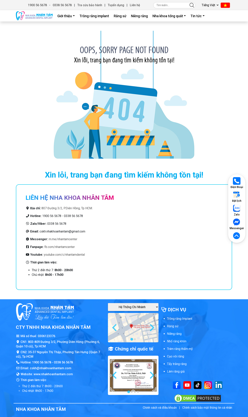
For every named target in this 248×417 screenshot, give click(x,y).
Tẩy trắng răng (177, 364)
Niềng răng (139, 16)
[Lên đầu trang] (237, 236)
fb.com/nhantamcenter (59, 247)
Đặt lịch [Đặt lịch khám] (236, 196)
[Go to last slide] (115, 328)
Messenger (237, 224)
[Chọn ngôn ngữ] (209, 5)
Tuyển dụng (116, 5)
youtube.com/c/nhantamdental (64, 254)
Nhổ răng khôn (176, 341)
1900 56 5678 (37, 5)
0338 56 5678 (62, 5)
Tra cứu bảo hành (89, 5)
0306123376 (46, 336)
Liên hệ (135, 5)
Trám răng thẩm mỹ (180, 349)
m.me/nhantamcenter (63, 239)
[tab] (131, 339)
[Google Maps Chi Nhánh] (133, 307)
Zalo (237, 210)
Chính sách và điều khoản (160, 407)
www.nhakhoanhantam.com (53, 374)
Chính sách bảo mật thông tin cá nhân (207, 407)
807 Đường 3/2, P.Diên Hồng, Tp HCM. (67, 208)
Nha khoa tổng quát (167, 16)
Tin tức (196, 16)
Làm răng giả (176, 371)
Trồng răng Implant (179, 318)
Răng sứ (120, 16)
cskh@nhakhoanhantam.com (50, 368)
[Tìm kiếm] (191, 5)
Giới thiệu (64, 16)
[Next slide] (151, 328)
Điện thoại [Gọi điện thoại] (237, 183)
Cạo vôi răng (175, 356)
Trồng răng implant (94, 16)
